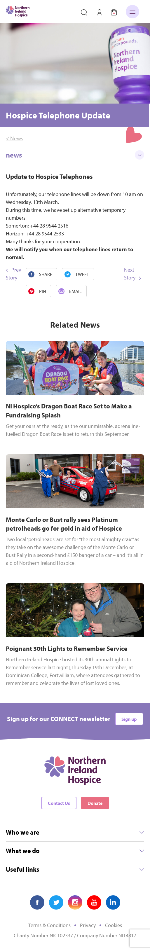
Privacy (88, 925)
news (75, 155)
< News (14, 138)
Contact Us (59, 803)
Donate (95, 803)
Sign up (129, 719)
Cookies (113, 925)
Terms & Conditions (49, 925)
